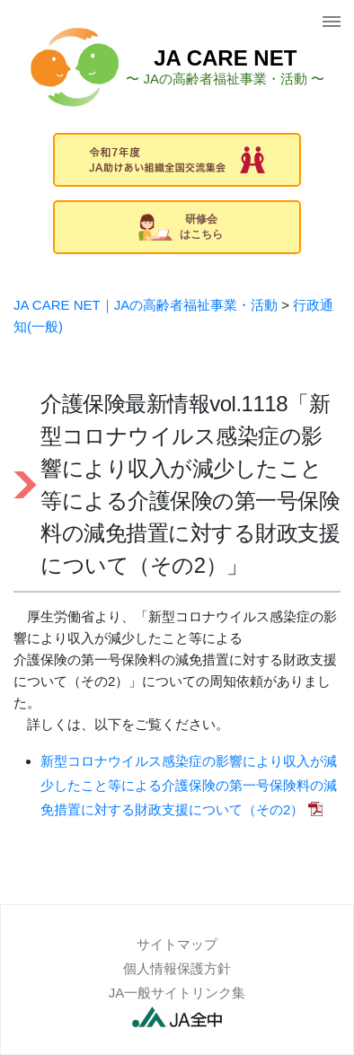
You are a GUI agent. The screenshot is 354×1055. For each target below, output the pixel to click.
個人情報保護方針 (177, 968)
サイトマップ (177, 944)
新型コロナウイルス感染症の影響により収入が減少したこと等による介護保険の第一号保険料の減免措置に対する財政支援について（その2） (188, 785)
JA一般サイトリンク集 (177, 992)
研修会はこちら (180, 227)
